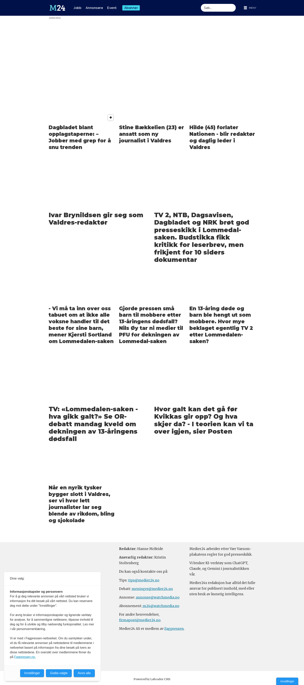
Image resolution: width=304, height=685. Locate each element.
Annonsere (94, 8)
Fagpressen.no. (25, 657)
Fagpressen (174, 629)
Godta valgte (59, 673)
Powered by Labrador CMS (152, 679)
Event (112, 8)
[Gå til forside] (57, 8)
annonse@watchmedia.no (158, 597)
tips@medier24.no (143, 580)
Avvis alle (84, 673)
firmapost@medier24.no (140, 620)
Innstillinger (287, 681)
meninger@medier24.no (152, 589)
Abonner (131, 8)
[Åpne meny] (250, 8)
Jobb (77, 8)
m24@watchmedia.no (160, 606)
